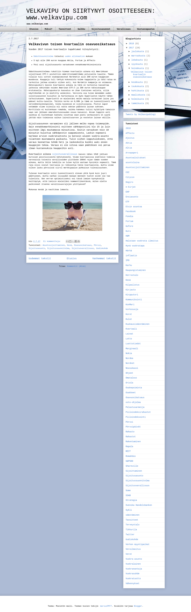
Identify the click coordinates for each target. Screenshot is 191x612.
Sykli (129, 510)
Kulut (129, 319)
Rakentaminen (133, 441)
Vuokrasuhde (132, 573)
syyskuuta (137, 64)
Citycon (130, 177)
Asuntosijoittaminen (54, 245)
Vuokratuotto (133, 578)
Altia (129, 148)
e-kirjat (131, 187)
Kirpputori (132, 295)
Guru (128, 231)
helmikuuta (138, 99)
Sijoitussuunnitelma (58, 248)
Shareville (132, 466)
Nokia (129, 353)
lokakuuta (137, 60)
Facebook (131, 211)
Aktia (129, 143)
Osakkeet (131, 392)
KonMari (130, 304)
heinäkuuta (138, 68)
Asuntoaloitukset (136, 158)
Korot (129, 314)
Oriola (129, 383)
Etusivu (34, 29)
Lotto (129, 339)
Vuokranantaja (134, 569)
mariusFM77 (106, 606)
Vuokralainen (133, 564)
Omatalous (131, 378)
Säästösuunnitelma (43, 56)
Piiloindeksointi (136, 417)
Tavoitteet (65, 29)
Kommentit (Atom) (76, 266)
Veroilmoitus (133, 549)
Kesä (69, 245)
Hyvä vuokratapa (135, 246)
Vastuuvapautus (146, 29)
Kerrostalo (132, 275)
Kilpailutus (132, 285)
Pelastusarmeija (135, 407)
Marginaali (132, 348)
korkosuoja (132, 309)
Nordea (129, 358)
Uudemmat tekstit (40, 258)
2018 (132, 43)
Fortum (129, 221)
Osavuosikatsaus (82, 245)
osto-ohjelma (133, 402)
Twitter (130, 534)
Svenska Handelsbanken (139, 505)
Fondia (129, 216)
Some (128, 490)
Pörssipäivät (133, 427)
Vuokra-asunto (134, 559)
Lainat (129, 334)
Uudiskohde (102, 248)
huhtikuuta (138, 91)
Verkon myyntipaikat (138, 544)
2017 (132, 48)
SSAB (128, 495)
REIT (128, 451)
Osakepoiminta (134, 388)
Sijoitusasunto (37, 248)
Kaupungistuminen (136, 270)
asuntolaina (132, 162)
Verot (129, 554)
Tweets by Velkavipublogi (141, 114)
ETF (127, 202)
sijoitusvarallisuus (65, 154)
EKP (127, 192)
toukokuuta (138, 86)
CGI (127, 172)
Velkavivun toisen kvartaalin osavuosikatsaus (72, 44)
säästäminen (132, 515)
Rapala (129, 446)
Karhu (129, 265)
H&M (127, 236)
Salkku (81, 29)
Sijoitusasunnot (101, 29)
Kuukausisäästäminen (138, 324)
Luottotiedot (133, 343)
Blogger (138, 606)
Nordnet (130, 363)
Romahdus (131, 456)
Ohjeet (129, 373)
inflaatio (131, 255)
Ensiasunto (132, 197)
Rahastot (131, 436)
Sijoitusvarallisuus (83, 248)
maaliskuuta (138, 95)
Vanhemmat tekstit (104, 258)
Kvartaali (131, 329)
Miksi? (48, 29)
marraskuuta (138, 56)
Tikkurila (131, 529)
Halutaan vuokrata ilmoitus (142, 241)
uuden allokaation (75, 56)
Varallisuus (124, 29)
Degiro (129, 182)
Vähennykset (132, 583)
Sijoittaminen (134, 471)
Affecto (130, 133)
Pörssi (97, 245)
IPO (127, 260)
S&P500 (129, 461)
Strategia (131, 500)
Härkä (129, 251)
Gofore (129, 226)
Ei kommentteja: (52, 241)
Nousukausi (132, 368)
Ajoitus (130, 138)
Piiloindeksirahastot (138, 412)
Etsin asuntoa (134, 206)
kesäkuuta (137, 82)
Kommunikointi (134, 299)
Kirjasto (131, 290)
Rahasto (130, 432)
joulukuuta (138, 51)
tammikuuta (138, 103)
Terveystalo (132, 525)
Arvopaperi (132, 153)
